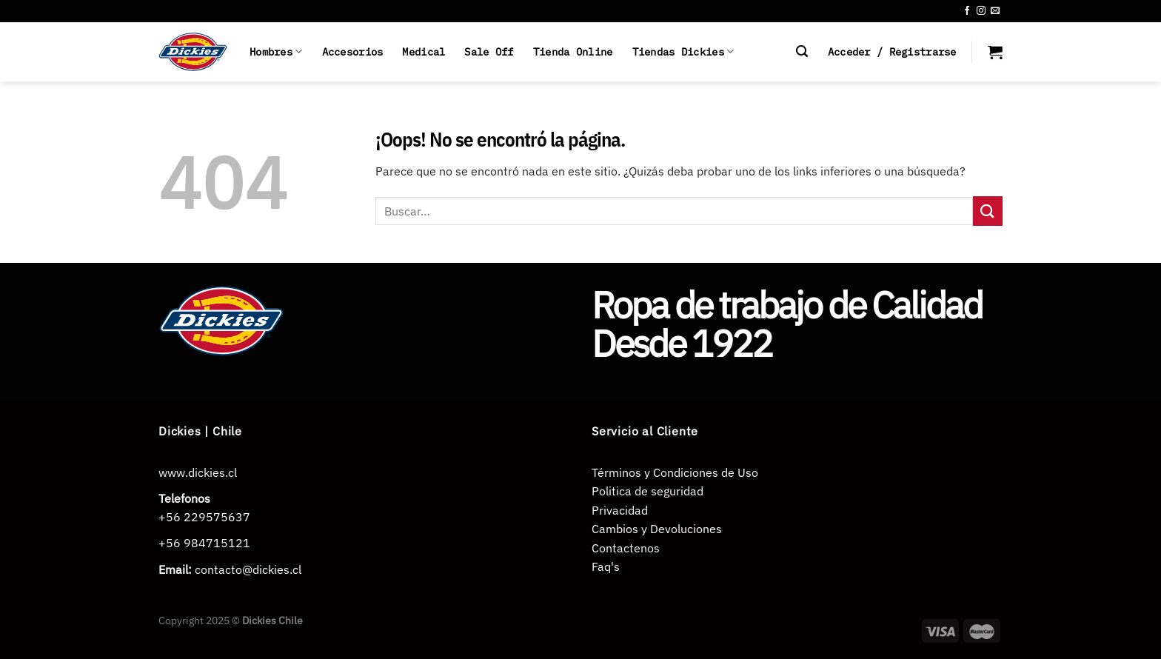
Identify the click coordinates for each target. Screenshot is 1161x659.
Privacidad (620, 510)
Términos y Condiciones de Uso (675, 472)
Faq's (606, 566)
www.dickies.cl (197, 472)
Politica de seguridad (647, 491)
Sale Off (488, 51)
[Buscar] (802, 51)
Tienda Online (573, 51)
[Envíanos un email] (995, 11)
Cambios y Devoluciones (657, 528)
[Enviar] (988, 210)
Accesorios (353, 51)
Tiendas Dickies (683, 51)
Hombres (276, 51)
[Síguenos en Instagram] (981, 11)
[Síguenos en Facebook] (967, 11)
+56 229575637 (204, 516)
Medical (423, 51)
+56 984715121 (204, 542)
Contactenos (626, 548)
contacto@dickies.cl (248, 569)
